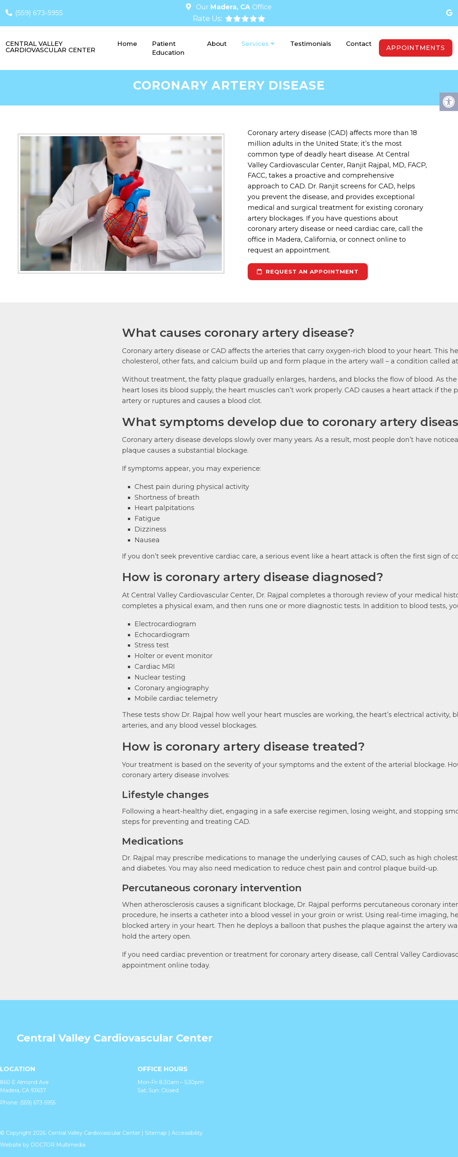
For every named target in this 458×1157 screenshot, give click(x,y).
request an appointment (308, 271)
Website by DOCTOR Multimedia (42, 1145)
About (217, 43)
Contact (359, 43)
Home (127, 43)
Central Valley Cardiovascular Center (50, 47)
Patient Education (168, 48)
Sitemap (156, 1133)
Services (255, 43)
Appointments (415, 47)
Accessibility (187, 1133)
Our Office (233, 7)
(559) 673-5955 (39, 13)
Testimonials (310, 43)
